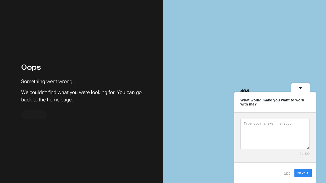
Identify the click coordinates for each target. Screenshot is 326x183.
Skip (287, 173)
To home (34, 115)
